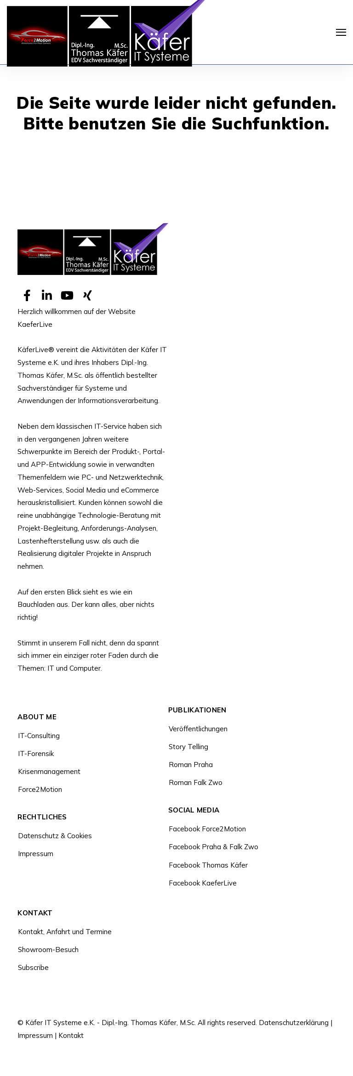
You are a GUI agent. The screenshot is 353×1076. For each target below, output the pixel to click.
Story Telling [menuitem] (188, 746)
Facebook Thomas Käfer (208, 865)
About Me (36, 717)
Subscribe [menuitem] (33, 967)
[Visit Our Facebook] (26, 295)
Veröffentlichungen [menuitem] (198, 728)
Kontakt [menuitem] (34, 913)
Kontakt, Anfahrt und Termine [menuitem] (65, 931)
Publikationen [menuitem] (197, 710)
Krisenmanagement (49, 771)
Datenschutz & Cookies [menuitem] (55, 835)
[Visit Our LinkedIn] (47, 295)
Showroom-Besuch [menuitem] (48, 949)
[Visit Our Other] (87, 295)
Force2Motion (40, 789)
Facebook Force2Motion (207, 828)
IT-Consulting (39, 735)
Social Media (194, 810)
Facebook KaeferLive (203, 883)
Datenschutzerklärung (294, 1022)
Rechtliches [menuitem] (42, 817)
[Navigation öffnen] (341, 32)
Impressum (35, 1035)
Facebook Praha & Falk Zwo (213, 846)
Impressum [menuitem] (35, 853)
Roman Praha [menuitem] (191, 764)
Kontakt (71, 1035)
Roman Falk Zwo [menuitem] (195, 782)
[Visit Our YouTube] (67, 295)
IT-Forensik (36, 753)
